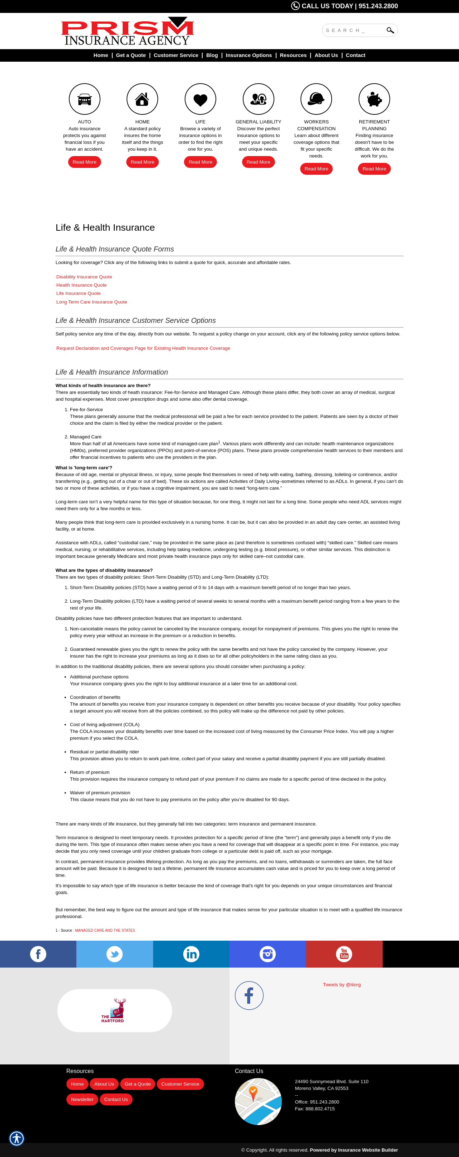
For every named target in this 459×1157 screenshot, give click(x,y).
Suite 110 (332, 1081)
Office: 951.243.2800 (317, 1102)
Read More (84, 162)
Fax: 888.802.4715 (315, 1108)
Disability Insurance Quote (84, 276)
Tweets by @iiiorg (342, 984)
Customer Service (180, 1084)
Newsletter (82, 1099)
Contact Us (116, 1099)
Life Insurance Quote (78, 293)
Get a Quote (138, 1084)
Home (77, 1084)
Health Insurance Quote (81, 285)
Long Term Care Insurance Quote (91, 302)
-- (296, 1095)
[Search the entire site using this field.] (354, 29)
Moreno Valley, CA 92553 (322, 1088)
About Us (104, 1084)
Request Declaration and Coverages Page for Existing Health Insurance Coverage (143, 348)
